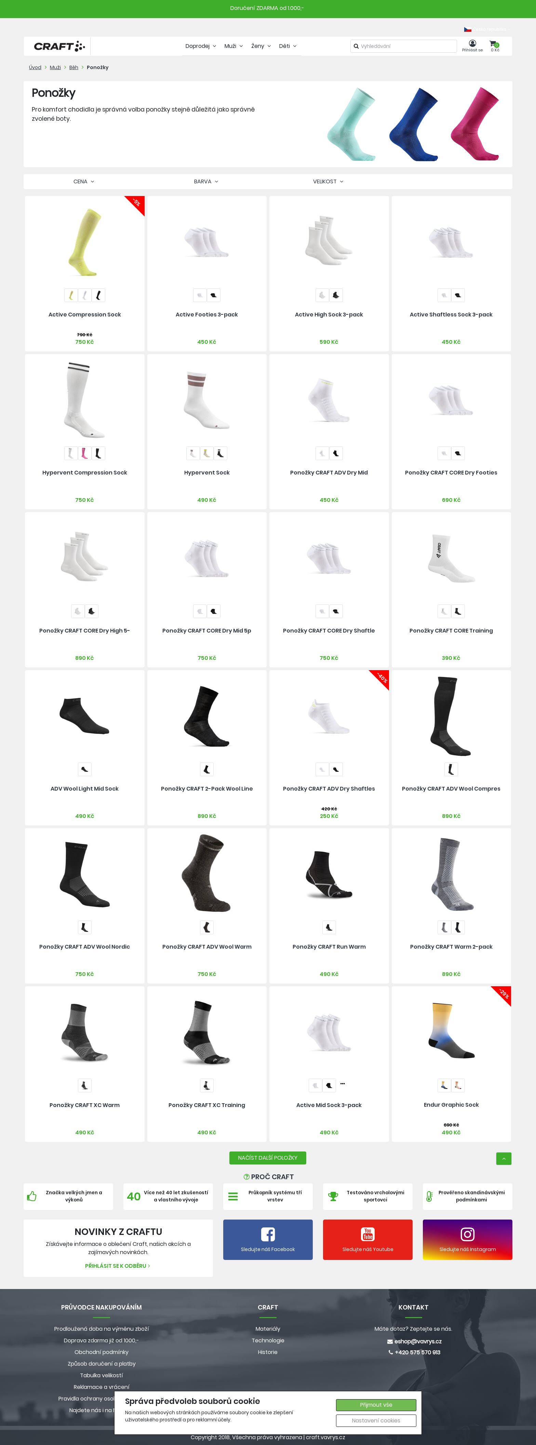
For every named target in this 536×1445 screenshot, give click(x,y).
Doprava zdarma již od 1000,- (101, 1340)
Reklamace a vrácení (102, 1387)
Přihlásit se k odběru (118, 1266)
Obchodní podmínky (102, 1352)
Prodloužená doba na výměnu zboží (101, 1329)
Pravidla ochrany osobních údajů (101, 1399)
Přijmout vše (376, 1405)
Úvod (35, 67)
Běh (73, 67)
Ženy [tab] (261, 46)
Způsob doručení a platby (102, 1364)
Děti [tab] (288, 46)
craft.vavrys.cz (325, 1437)
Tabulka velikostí (101, 1375)
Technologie (268, 1340)
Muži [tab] (234, 46)
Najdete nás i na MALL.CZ (101, 1410)
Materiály (268, 1329)
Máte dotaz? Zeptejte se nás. (413, 1329)
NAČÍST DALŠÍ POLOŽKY (267, 1158)
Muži (55, 67)
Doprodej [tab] (202, 46)
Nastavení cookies (376, 1420)
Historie (268, 1352)
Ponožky (98, 67)
